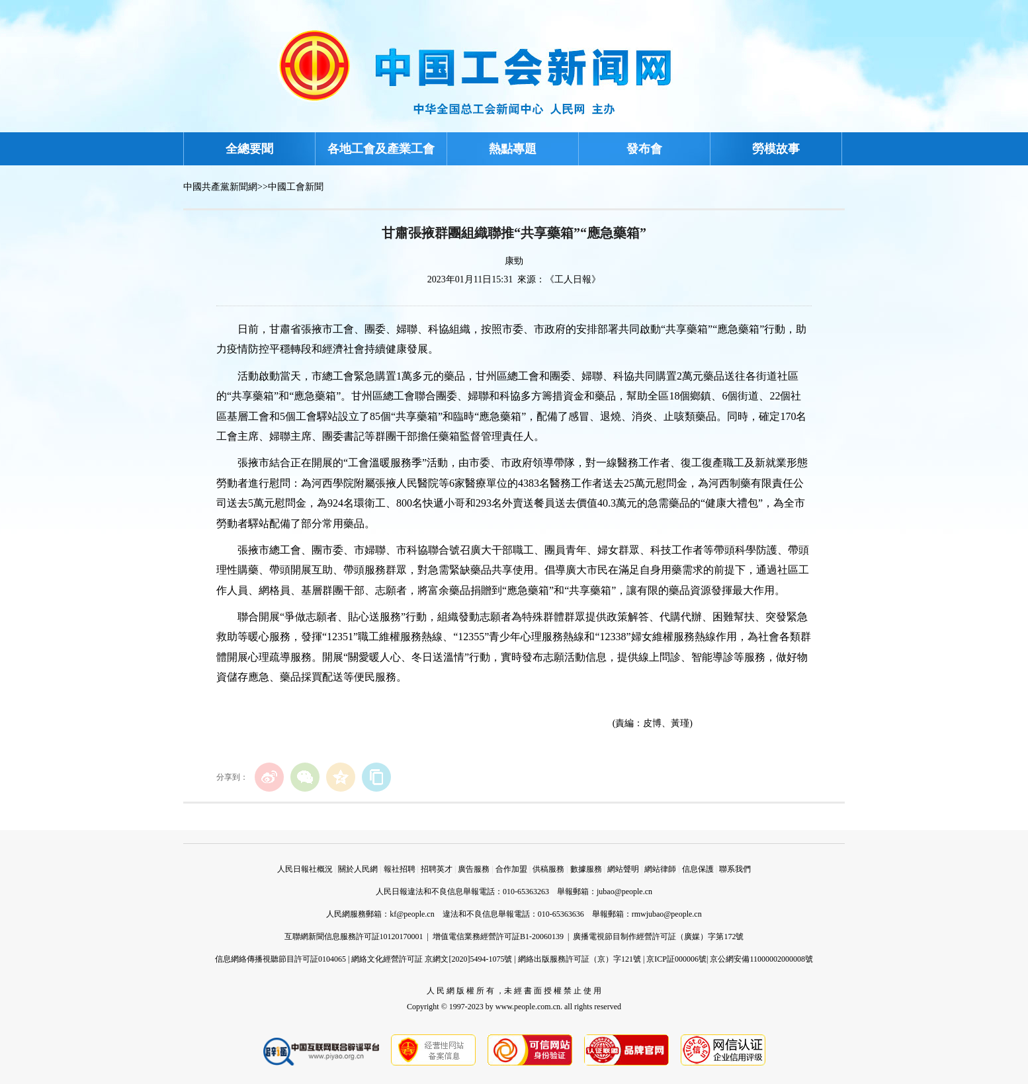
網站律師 (660, 869)
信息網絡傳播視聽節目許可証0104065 (280, 959)
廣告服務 (474, 869)
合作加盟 (511, 869)
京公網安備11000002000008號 (761, 959)
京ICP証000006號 (676, 959)
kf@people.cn (412, 914)
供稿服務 (548, 869)
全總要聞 (249, 148)
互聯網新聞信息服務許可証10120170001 (353, 936)
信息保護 (698, 869)
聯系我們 (735, 869)
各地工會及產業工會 (381, 148)
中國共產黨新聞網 (220, 187)
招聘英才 (436, 869)
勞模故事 (776, 148)
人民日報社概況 (305, 869)
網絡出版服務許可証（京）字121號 (579, 959)
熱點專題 (512, 148)
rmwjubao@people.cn (667, 914)
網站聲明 (623, 869)
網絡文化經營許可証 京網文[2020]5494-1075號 (431, 959)
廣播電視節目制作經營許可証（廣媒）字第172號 (658, 936)
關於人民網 (358, 869)
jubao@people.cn (624, 891)
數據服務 (586, 869)
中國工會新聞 (295, 187)
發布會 (644, 148)
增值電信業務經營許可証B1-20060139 (498, 936)
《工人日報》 (573, 279)
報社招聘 (399, 869)
